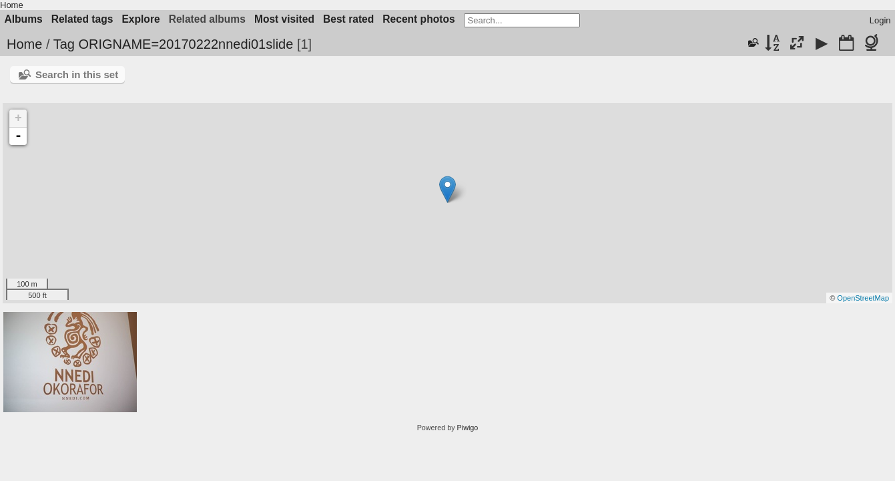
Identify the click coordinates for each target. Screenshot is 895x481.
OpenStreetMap (863, 298)
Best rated (348, 19)
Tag (64, 44)
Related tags (82, 19)
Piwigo (468, 428)
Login (880, 20)
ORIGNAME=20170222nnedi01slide (185, 44)
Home (11, 5)
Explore (140, 19)
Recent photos (418, 19)
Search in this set (76, 74)
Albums (24, 19)
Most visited (284, 19)
